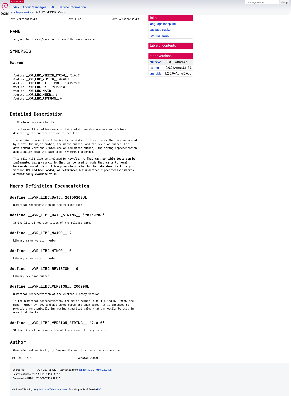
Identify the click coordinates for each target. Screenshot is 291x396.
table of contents (163, 45)
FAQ (52, 7)
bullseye (17, 12)
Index (15, 7)
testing (154, 68)
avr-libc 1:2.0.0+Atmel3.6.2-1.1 (95, 370)
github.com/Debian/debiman (52, 389)
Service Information (72, 7)
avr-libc (27, 12)
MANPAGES (17, 1)
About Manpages (34, 7)
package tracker (160, 30)
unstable (155, 73)
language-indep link (163, 24)
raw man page (159, 35)
